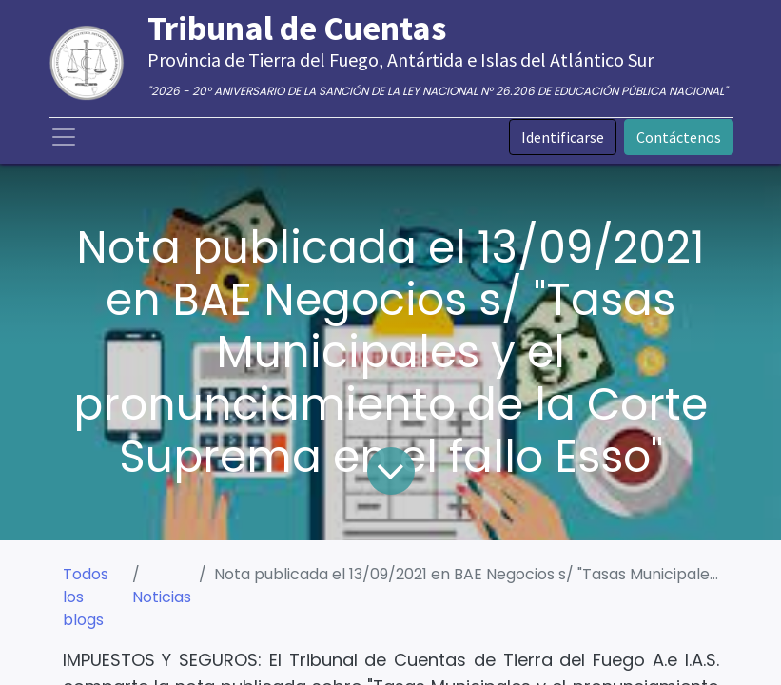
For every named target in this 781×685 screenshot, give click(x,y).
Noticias (161, 597)
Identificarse (562, 137)
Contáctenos (678, 137)
